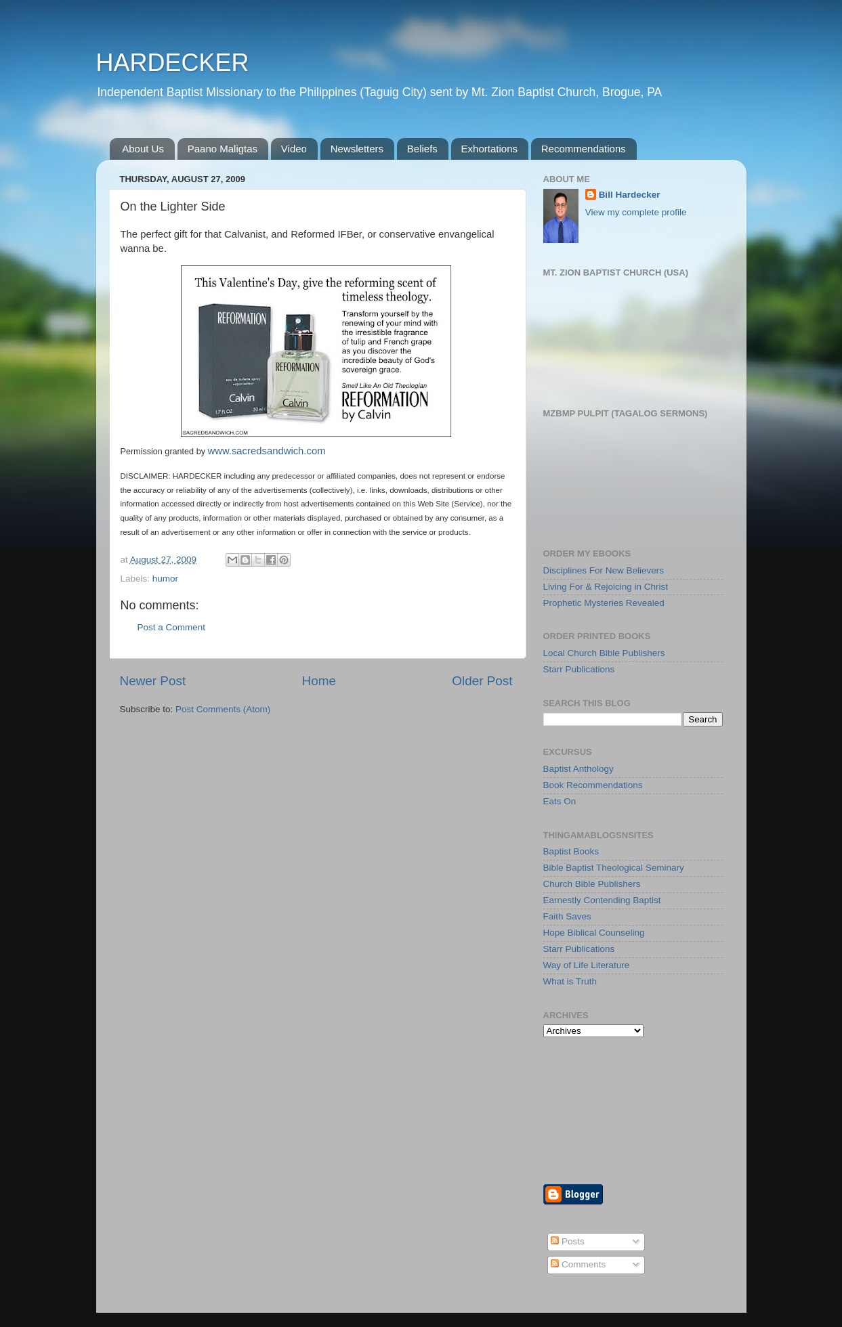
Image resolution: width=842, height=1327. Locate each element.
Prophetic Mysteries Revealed (604, 603)
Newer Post (153, 681)
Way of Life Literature (586, 965)
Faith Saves (567, 916)
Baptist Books (571, 851)
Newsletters (357, 148)
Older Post (482, 681)
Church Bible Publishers (592, 884)
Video (294, 148)
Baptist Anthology (578, 769)
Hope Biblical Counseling (594, 933)
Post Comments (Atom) (222, 709)
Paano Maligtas (222, 148)
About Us (143, 148)
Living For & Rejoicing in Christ (606, 587)
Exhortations (489, 148)
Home (319, 681)
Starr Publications (579, 669)
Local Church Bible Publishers (604, 653)
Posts (568, 1241)
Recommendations (583, 148)
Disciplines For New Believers (604, 570)
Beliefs (422, 148)
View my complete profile (636, 212)
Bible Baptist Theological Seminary (613, 868)
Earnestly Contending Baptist (602, 900)
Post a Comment (172, 627)
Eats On (559, 801)
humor (165, 578)
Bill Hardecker (629, 195)
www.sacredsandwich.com (266, 450)
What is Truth (570, 981)
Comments (578, 1264)
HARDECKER (172, 63)
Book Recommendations (593, 785)
